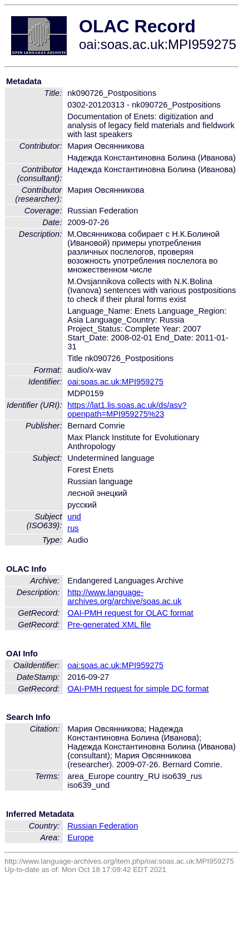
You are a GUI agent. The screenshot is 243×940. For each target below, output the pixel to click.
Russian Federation (102, 825)
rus (72, 528)
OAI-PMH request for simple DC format (138, 688)
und (74, 516)
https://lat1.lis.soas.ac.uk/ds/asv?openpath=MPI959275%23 (126, 409)
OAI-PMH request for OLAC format (130, 612)
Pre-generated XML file (109, 624)
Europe (80, 837)
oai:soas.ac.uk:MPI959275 (115, 381)
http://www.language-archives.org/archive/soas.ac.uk (124, 597)
